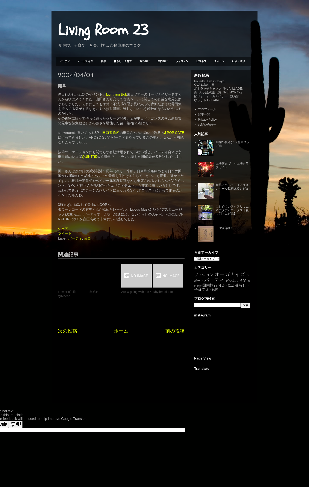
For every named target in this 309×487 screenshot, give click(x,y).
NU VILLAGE (233, 88)
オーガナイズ (85, 61)
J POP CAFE (174, 133)
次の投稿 (67, 331)
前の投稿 (175, 331)
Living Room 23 (103, 30)
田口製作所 (111, 133)
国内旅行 (163, 61)
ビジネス (201, 61)
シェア (63, 229)
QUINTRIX (90, 157)
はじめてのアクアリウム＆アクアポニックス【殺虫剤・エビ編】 (232, 210)
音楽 (103, 61)
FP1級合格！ (224, 228)
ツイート (65, 233)
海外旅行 (144, 61)
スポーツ (219, 61)
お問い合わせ (207, 124)
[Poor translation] (16, 424)
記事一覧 (204, 114)
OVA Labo (201, 84)
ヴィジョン (182, 61)
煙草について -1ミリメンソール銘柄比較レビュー (232, 188)
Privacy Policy (207, 119)
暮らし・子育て (123, 61)
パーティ (65, 61)
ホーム (121, 331)
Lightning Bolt (116, 94)
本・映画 (212, 289)
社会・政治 (238, 61)
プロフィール (207, 109)
